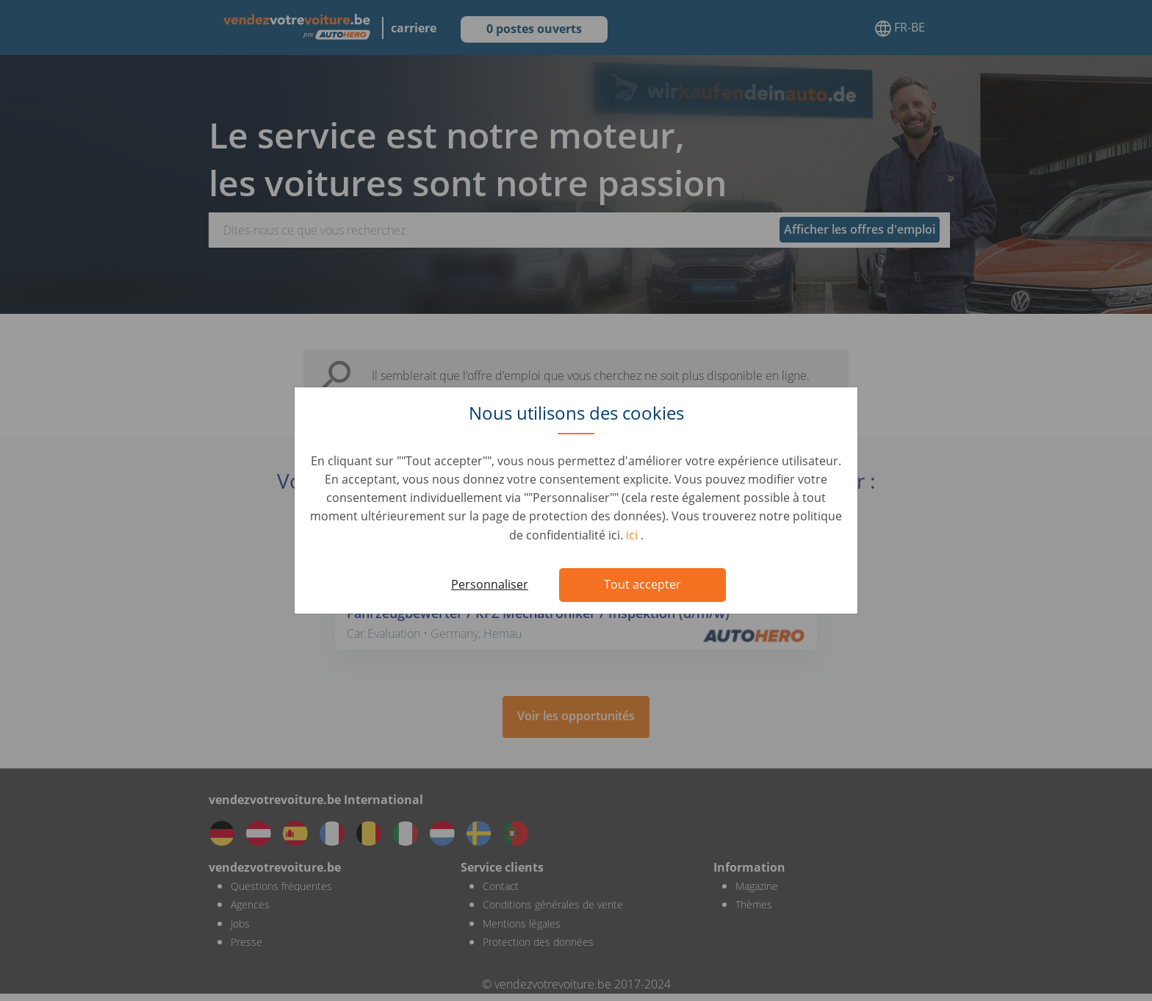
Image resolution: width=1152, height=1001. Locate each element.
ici (633, 535)
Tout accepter (642, 584)
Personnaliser (489, 584)
